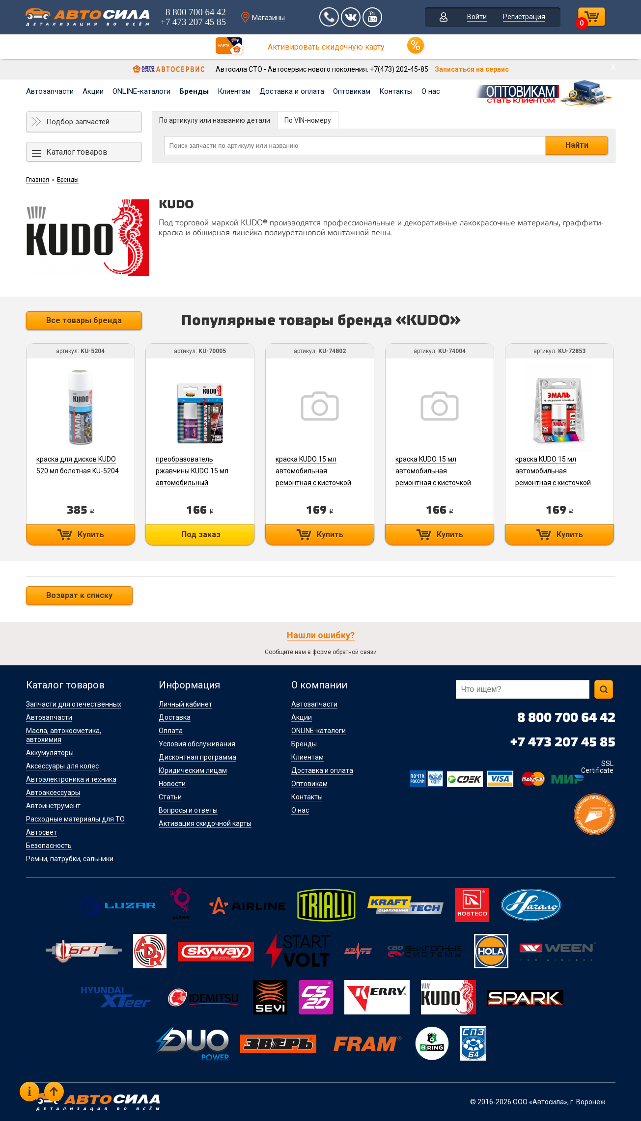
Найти (576, 145)
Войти (477, 17)
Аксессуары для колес (62, 766)
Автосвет (41, 832)
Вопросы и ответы (188, 810)
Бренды (194, 91)
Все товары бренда (84, 320)
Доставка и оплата (291, 91)
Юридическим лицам (193, 770)
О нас (430, 91)
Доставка (175, 717)
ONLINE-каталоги (141, 91)
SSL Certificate (597, 767)
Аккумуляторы (50, 753)
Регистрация (524, 17)
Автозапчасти (50, 91)
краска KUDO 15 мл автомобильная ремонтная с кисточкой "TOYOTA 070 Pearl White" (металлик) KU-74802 (317, 482)
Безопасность (49, 845)
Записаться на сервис (472, 69)
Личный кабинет (185, 704)
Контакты (396, 91)
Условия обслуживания (197, 744)
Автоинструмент (53, 806)
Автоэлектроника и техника (71, 779)
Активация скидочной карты (205, 823)
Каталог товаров (77, 152)
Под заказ (201, 534)
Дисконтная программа (197, 757)
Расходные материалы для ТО (75, 819)
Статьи (170, 797)
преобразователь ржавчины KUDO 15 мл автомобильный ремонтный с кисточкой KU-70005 (194, 482)
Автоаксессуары (53, 792)
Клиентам (234, 91)
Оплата (171, 731)
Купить (91, 534)
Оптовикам (351, 91)
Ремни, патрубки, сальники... (72, 859)
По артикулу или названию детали (214, 120)
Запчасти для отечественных (73, 704)
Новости (172, 784)
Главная (37, 179)
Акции (93, 91)
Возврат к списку (79, 595)
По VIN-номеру (307, 120)
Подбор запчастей (78, 121)
